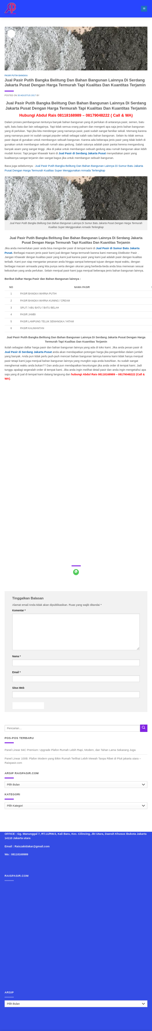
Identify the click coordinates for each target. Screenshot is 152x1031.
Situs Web (18, 688)
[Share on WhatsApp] (76, 572)
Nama (16, 656)
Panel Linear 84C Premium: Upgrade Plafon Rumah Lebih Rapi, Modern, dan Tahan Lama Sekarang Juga (70, 750)
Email (16, 672)
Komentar (19, 610)
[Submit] (143, 728)
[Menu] (144, 9)
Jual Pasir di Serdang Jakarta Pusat (28, 352)
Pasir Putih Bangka (16, 75)
